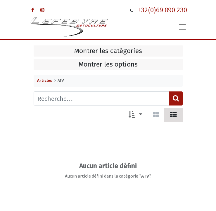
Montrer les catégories (108, 51)
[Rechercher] (176, 98)
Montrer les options (108, 64)
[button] (135, 115)
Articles (44, 80)
